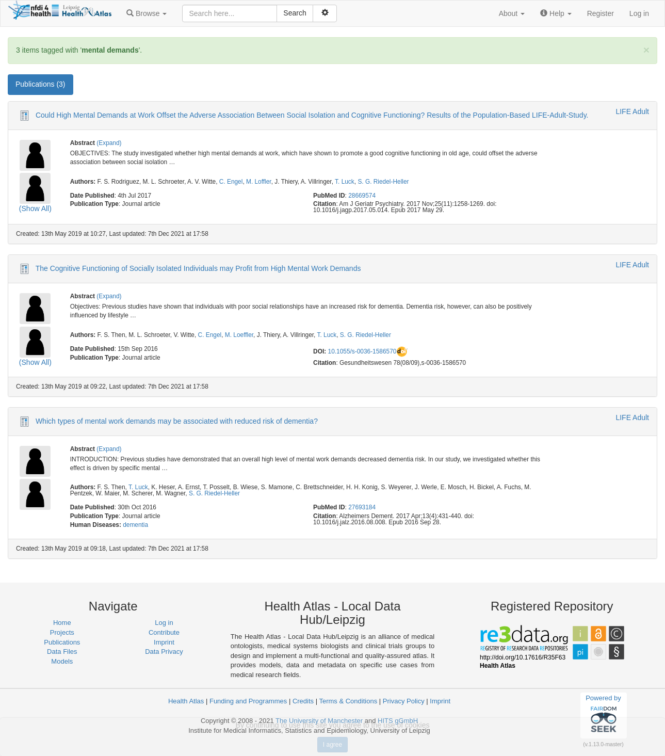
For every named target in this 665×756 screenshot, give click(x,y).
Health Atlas (186, 701)
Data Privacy (164, 651)
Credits (303, 701)
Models (62, 661)
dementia (135, 524)
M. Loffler (258, 181)
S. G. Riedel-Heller (383, 181)
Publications (62, 642)
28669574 (362, 195)
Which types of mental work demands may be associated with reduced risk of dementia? (177, 420)
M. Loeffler (239, 335)
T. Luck (344, 181)
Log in (639, 13)
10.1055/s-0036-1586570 (362, 351)
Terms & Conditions (348, 701)
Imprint (164, 642)
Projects (62, 632)
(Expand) (108, 143)
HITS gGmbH (398, 721)
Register (600, 13)
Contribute (164, 632)
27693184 (362, 507)
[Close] (646, 49)
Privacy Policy (404, 701)
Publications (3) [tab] (40, 84)
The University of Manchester (319, 721)
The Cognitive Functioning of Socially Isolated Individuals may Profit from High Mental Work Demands (198, 268)
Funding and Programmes (248, 701)
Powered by (603, 715)
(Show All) (35, 208)
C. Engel (231, 181)
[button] (146, 13)
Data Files (62, 651)
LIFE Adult (632, 111)
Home (62, 622)
